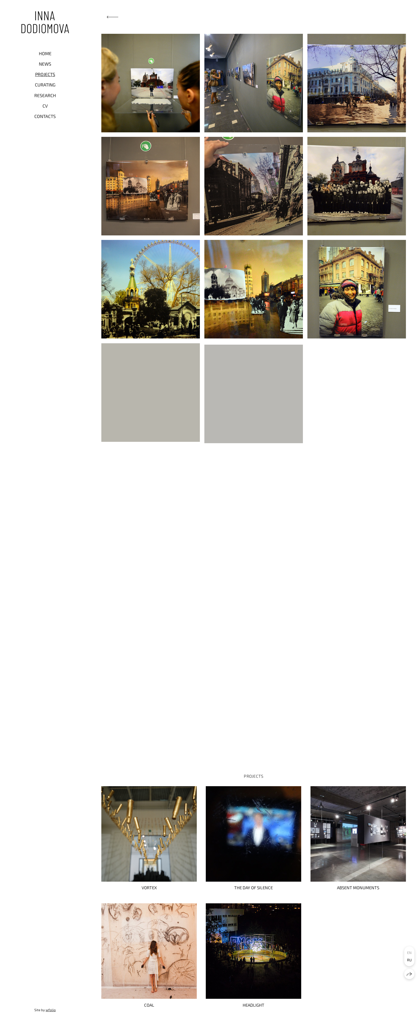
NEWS (45, 63)
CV (45, 105)
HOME (45, 53)
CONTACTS (45, 116)
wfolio (51, 1010)
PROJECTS (45, 74)
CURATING (45, 84)
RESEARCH (45, 95)
